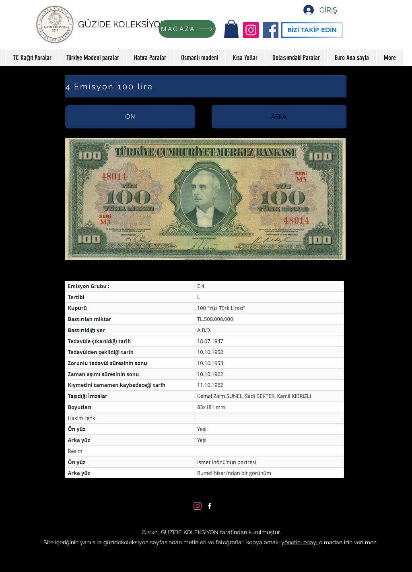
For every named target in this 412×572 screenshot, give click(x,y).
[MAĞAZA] (187, 29)
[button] (231, 29)
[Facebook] (270, 30)
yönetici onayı (300, 542)
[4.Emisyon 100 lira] (205, 86)
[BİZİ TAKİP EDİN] (312, 30)
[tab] (130, 116)
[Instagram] (251, 30)
